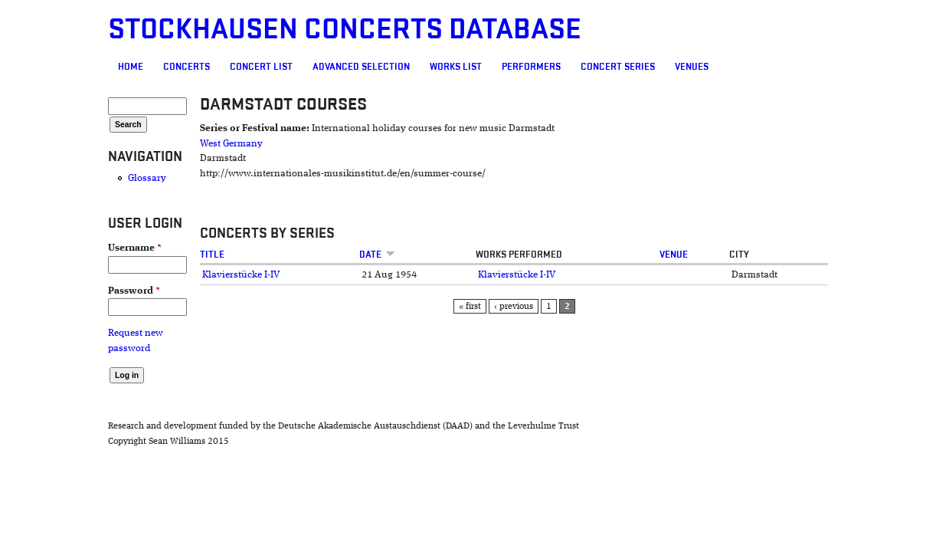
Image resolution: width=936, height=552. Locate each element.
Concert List (173, 67)
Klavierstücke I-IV (175, 275)
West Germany (166, 144)
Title (147, 254)
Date (351, 254)
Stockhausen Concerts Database (256, 30)
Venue (720, 254)
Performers (443, 67)
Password (46, 291)
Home (42, 67)
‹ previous (525, 306)
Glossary (59, 178)
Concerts (98, 67)
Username (47, 248)
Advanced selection (273, 67)
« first (481, 306)
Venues (603, 67)
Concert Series (530, 67)
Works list (368, 67)
